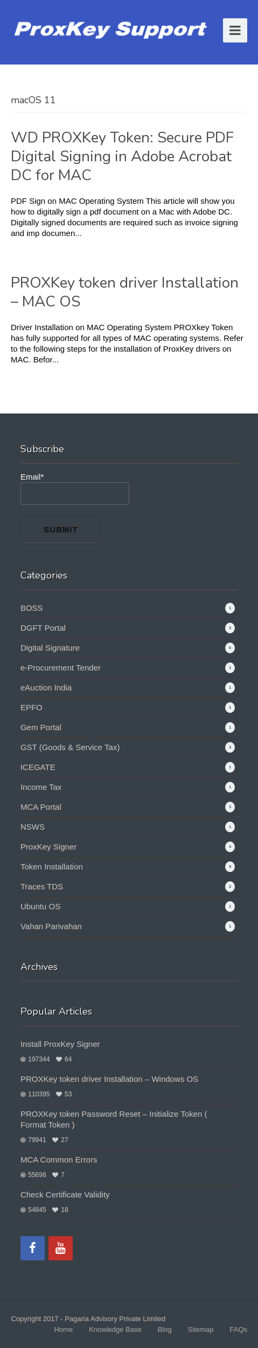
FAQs (238, 1329)
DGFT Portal (43, 627)
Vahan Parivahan (51, 926)
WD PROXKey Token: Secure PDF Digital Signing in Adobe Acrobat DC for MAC (122, 156)
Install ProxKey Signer (60, 1044)
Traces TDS (41, 886)
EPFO (31, 707)
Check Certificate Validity (65, 1194)
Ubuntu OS (40, 906)
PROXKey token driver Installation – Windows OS (109, 1078)
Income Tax (40, 786)
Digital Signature (50, 647)
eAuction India (46, 687)
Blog (165, 1329)
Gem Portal (40, 727)
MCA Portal (40, 806)
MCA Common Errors (58, 1159)
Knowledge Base (115, 1329)
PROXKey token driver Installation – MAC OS (125, 292)
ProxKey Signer (48, 846)
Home (63, 1329)
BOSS (31, 607)
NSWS (32, 826)
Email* (74, 488)
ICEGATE (37, 767)
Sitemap (201, 1329)
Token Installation (51, 866)
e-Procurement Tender (60, 667)
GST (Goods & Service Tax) (70, 747)
